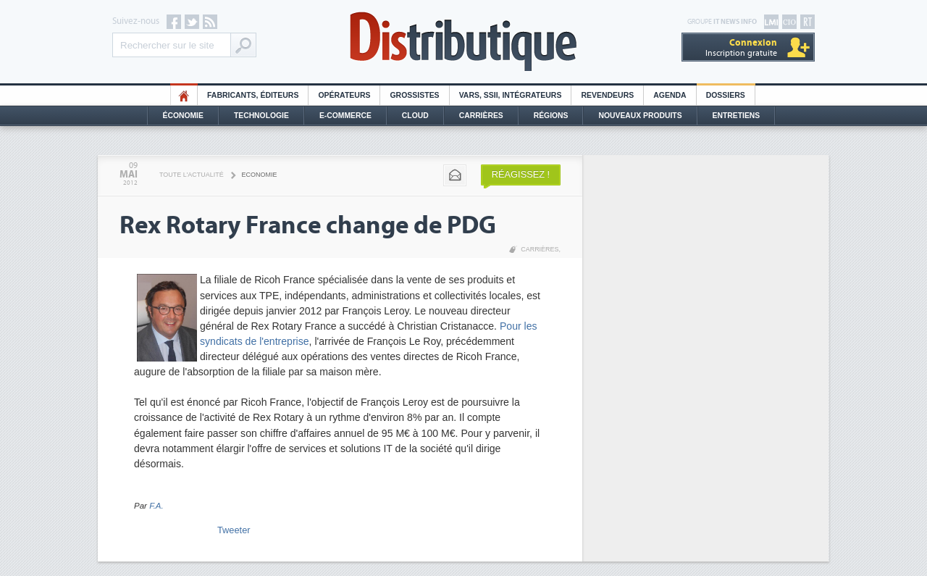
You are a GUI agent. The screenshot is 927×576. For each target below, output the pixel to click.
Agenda (669, 95)
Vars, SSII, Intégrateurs (510, 95)
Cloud (415, 116)
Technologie (261, 116)
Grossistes (414, 95)
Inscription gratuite (741, 47)
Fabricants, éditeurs (252, 95)
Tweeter (234, 530)
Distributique (463, 41)
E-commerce (345, 116)
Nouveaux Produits (639, 116)
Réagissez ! (521, 174)
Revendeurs (607, 95)
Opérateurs (344, 95)
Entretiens (736, 116)
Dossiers (725, 95)
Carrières (481, 116)
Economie (259, 174)
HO (184, 95)
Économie (183, 116)
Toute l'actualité (191, 174)
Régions (551, 116)
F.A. (156, 505)
